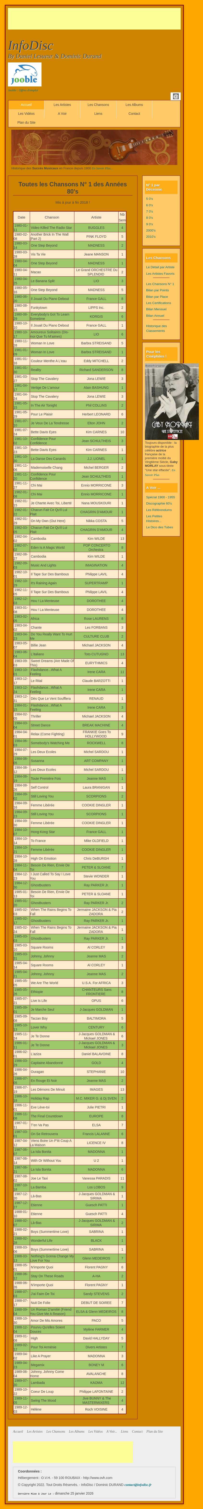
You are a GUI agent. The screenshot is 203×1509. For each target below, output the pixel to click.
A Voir (62, 114)
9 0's (149, 224)
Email (176, 96)
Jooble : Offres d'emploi (23, 90)
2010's (151, 236)
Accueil (26, 105)
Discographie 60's (159, 503)
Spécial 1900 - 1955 (160, 497)
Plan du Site (26, 122)
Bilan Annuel (155, 315)
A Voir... (112, 1431)
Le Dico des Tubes (159, 527)
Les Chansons (98, 105)
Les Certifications (158, 303)
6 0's (149, 205)
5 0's (149, 199)
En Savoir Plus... (102, 168)
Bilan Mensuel (156, 309)
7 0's (149, 211)
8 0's (149, 217)
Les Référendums (159, 510)
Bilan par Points (157, 290)
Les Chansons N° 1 (160, 284)
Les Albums (134, 105)
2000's (151, 230)
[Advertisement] (95, 19)
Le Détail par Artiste (160, 267)
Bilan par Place (157, 296)
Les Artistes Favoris (160, 273)
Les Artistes (62, 105)
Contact (134, 114)
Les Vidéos (26, 114)
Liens (98, 114)
